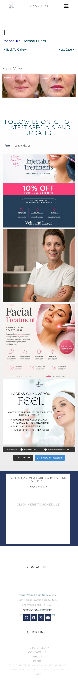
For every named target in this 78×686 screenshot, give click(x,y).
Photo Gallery (37, 653)
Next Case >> (67, 49)
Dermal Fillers (34, 41)
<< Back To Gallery (14, 49)
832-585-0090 (39, 6)
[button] (66, 6)
